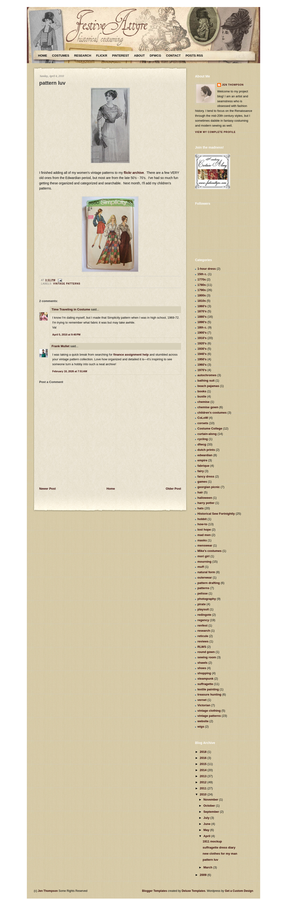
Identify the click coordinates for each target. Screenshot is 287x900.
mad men (204, 535)
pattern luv (52, 83)
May (206, 830)
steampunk (205, 678)
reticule (202, 636)
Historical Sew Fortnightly (216, 513)
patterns (203, 588)
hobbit (202, 519)
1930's (201, 348)
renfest (202, 625)
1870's (201, 311)
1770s (201, 279)
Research (82, 55)
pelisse (202, 593)
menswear (204, 545)
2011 (203, 788)
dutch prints (206, 450)
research (203, 630)
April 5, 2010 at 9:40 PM (66, 334)
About (139, 55)
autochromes (207, 375)
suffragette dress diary (219, 847)
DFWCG (155, 55)
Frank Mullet (61, 346)
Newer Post (47, 488)
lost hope (204, 529)
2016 (203, 758)
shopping (204, 673)
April (207, 836)
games (202, 481)
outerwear (204, 577)
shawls (202, 662)
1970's (201, 370)
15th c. (202, 274)
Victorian (203, 705)
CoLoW (202, 417)
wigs (200, 726)
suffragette (205, 684)
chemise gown (207, 407)
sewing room (206, 657)
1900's (201, 332)
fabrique (203, 465)
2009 (203, 875)
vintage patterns (66, 283)
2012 (203, 782)
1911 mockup (212, 841)
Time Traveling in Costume (71, 309)
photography (206, 599)
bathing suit (206, 380)
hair (200, 492)
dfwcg (201, 444)
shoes (201, 668)
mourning (204, 561)
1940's (201, 354)
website (203, 721)
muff (200, 566)
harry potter (205, 503)
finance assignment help (131, 354)
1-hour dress (206, 268)
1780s (201, 285)
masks (202, 540)
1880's (201, 316)
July (206, 818)
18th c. (202, 327)
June (207, 824)
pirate (201, 604)
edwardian (204, 455)
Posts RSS (194, 55)
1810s (201, 300)
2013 (203, 776)
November (211, 799)
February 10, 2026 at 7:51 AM (69, 371)
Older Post (173, 488)
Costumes (60, 55)
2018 (203, 752)
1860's (201, 306)
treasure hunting (209, 694)
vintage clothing (209, 710)
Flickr (101, 55)
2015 (203, 764)
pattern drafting (208, 583)
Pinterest (120, 55)
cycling (202, 439)
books (201, 391)
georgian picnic (208, 487)
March (208, 867)
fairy (200, 471)
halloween (204, 497)
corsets (202, 423)
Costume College (209, 428)
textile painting (208, 689)
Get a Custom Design (239, 891)
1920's (201, 343)
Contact (173, 55)
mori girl (203, 556)
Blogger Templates (154, 891)
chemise (203, 402)
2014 (203, 770)
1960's (201, 364)
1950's (201, 359)
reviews (203, 641)
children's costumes (212, 412)
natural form (206, 572)
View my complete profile (215, 132)
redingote (204, 614)
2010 (203, 794)
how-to (202, 524)
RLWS (201, 647)
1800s (201, 295)
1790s (201, 290)
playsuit (203, 609)
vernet (201, 700)
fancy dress (205, 476)
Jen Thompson (233, 85)
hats (200, 508)
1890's (201, 322)
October (209, 805)
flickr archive (134, 173)
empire (202, 460)
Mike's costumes (209, 551)
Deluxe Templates (193, 891)
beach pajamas (208, 386)
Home (42, 55)
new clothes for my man (220, 853)
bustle (201, 396)
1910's (201, 338)
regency (203, 620)
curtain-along (207, 434)
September (211, 811)
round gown (206, 652)
